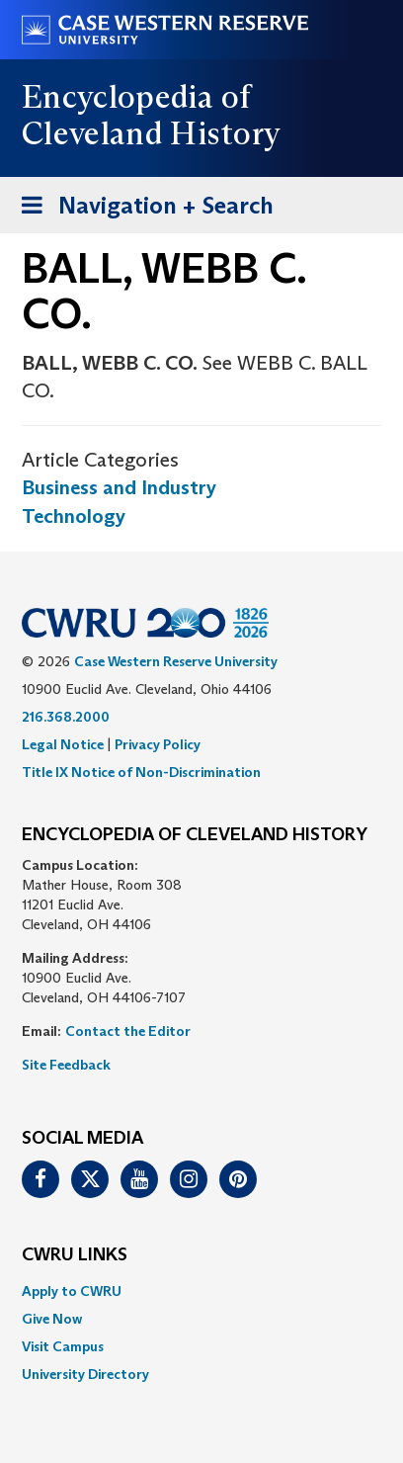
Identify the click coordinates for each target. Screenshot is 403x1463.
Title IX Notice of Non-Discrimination (141, 772)
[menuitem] (201, 1291)
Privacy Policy (158, 744)
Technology (73, 516)
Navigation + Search (141, 209)
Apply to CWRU (71, 1291)
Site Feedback (66, 1065)
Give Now (52, 1319)
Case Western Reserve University (176, 661)
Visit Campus (63, 1346)
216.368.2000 (66, 717)
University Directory (85, 1374)
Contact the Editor (128, 1031)
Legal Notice (63, 744)
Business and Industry (119, 487)
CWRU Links (74, 1255)
